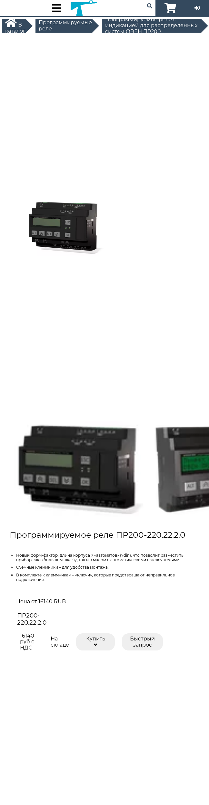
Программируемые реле (65, 25)
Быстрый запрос (142, 642)
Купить (95, 641)
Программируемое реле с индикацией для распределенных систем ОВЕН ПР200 (151, 26)
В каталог (15, 25)
